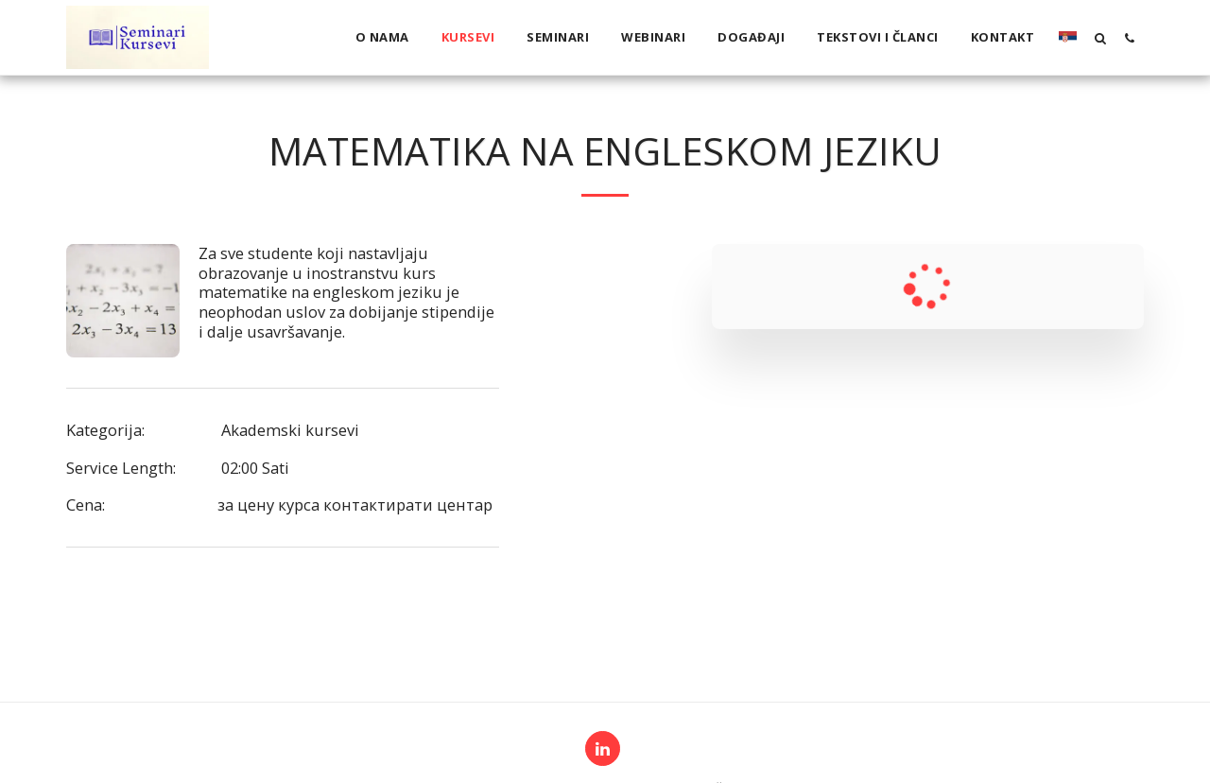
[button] (1100, 37)
